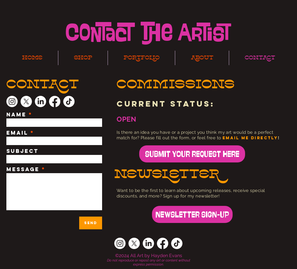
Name (16, 114)
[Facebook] (54, 101)
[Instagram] (12, 101)
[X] (26, 101)
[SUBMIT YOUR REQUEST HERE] (192, 153)
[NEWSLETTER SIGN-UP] (192, 214)
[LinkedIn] (40, 101)
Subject (22, 151)
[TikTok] (69, 101)
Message (22, 169)
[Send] (90, 223)
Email (17, 133)
